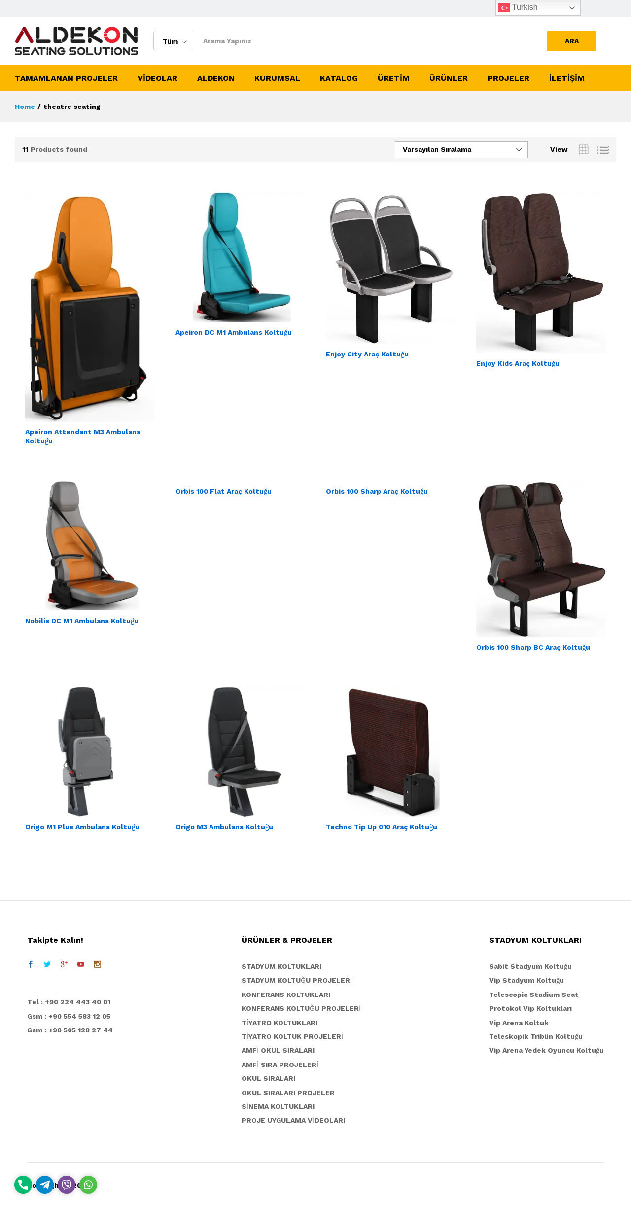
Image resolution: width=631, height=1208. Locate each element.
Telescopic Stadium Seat (534, 994)
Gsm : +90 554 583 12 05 (68, 1016)
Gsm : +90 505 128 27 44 (70, 1030)
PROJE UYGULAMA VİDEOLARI (293, 1120)
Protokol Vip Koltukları (530, 1008)
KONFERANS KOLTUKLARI (286, 994)
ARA (572, 41)
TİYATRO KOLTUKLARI (279, 1023)
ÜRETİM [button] (394, 78)
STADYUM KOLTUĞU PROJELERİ (297, 980)
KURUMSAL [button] (277, 78)
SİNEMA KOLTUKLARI (278, 1106)
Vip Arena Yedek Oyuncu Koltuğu (546, 1050)
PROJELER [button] (508, 78)
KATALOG (339, 78)
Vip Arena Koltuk (519, 1023)
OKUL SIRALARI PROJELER (288, 1093)
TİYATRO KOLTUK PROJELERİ (292, 1036)
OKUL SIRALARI (268, 1078)
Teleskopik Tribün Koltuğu (536, 1036)
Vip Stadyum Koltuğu (526, 980)
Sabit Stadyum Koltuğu (530, 966)
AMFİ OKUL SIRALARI (278, 1050)
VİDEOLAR (157, 78)
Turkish (518, 8)
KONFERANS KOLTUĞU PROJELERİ (301, 1008)
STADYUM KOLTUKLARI (281, 966)
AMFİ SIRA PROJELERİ (280, 1064)
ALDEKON (216, 78)
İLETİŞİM (567, 78)
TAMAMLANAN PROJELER (66, 78)
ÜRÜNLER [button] (448, 78)
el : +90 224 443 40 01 (71, 1002)
